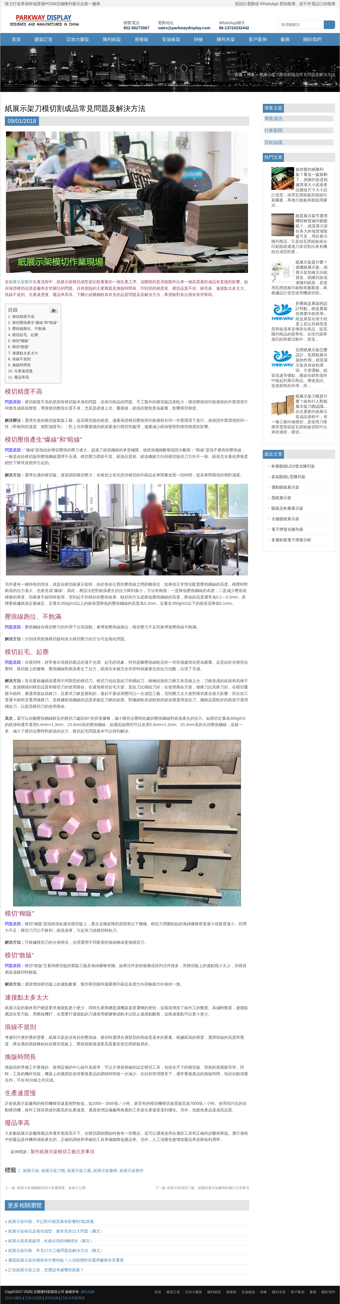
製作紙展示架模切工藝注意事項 (62, 1151)
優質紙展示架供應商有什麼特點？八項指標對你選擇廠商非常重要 (66, 1260)
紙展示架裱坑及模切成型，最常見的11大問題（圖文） (56, 1231)
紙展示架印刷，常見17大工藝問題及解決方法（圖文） (56, 1250)
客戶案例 (258, 39)
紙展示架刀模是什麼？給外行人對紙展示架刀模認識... (311, 401)
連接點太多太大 (25, 353)
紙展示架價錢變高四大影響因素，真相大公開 (45, 1188)
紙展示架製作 (21, 281)
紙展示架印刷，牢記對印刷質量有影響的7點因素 (51, 1221)
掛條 (198, 39)
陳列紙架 (112, 39)
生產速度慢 (23, 371)
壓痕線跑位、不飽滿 (29, 328)
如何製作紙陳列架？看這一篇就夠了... (311, 174)
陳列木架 (226, 39)
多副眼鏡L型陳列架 (288, 476)
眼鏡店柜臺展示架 (287, 508)
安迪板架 (171, 39)
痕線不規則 (21, 359)
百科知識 (273, 142)
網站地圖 (88, 1292)
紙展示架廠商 (105, 1170)
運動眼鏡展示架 (285, 487)
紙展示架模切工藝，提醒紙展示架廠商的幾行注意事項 (202, 1188)
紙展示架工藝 (79, 1170)
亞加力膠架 (77, 39)
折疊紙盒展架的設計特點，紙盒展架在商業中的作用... (311, 308)
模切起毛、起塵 (25, 335)
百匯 (239, 74)
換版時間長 (21, 365)
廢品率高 (21, 377)
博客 (251, 74)
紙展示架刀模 (53, 1170)
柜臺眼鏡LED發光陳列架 (293, 466)
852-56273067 (136, 28)
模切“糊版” (21, 341)
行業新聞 (273, 130)
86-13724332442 (234, 28)
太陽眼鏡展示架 (285, 519)
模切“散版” (21, 347)
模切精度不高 (23, 316)
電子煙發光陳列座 (287, 529)
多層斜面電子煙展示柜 (291, 540)
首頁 (16, 39)
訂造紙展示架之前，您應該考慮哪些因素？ (46, 1270)
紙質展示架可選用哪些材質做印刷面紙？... (311, 220)
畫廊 (285, 39)
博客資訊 (273, 118)
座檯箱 (141, 39)
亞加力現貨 (33, 1298)
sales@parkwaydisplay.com (184, 28)
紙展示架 (31, 1170)
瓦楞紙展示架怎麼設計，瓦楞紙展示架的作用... (311, 354)
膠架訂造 (43, 39)
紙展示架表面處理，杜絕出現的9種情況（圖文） (51, 1241)
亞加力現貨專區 (73, 1298)
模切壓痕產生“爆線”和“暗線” (35, 322)
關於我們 (312, 39)
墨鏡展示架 (281, 497)
